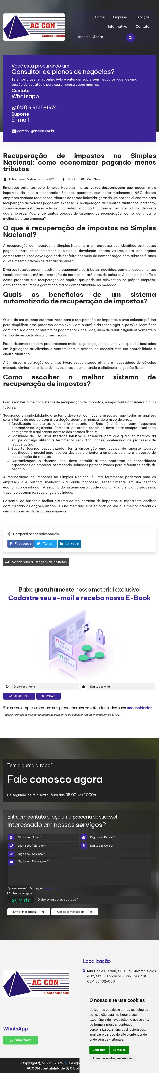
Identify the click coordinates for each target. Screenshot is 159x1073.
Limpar (48, 696)
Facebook (20, 544)
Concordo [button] (99, 1050)
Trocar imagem (19, 893)
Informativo (117, 26)
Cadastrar (19, 696)
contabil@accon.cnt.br (35, 131)
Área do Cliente (90, 37)
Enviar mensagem (28, 912)
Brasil (71, 179)
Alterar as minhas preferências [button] (113, 1058)
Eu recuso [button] (119, 1050)
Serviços (142, 17)
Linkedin (69, 544)
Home (100, 17)
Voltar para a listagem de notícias (36, 562)
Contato (142, 26)
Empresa (120, 17)
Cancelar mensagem (74, 912)
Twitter (46, 544)
